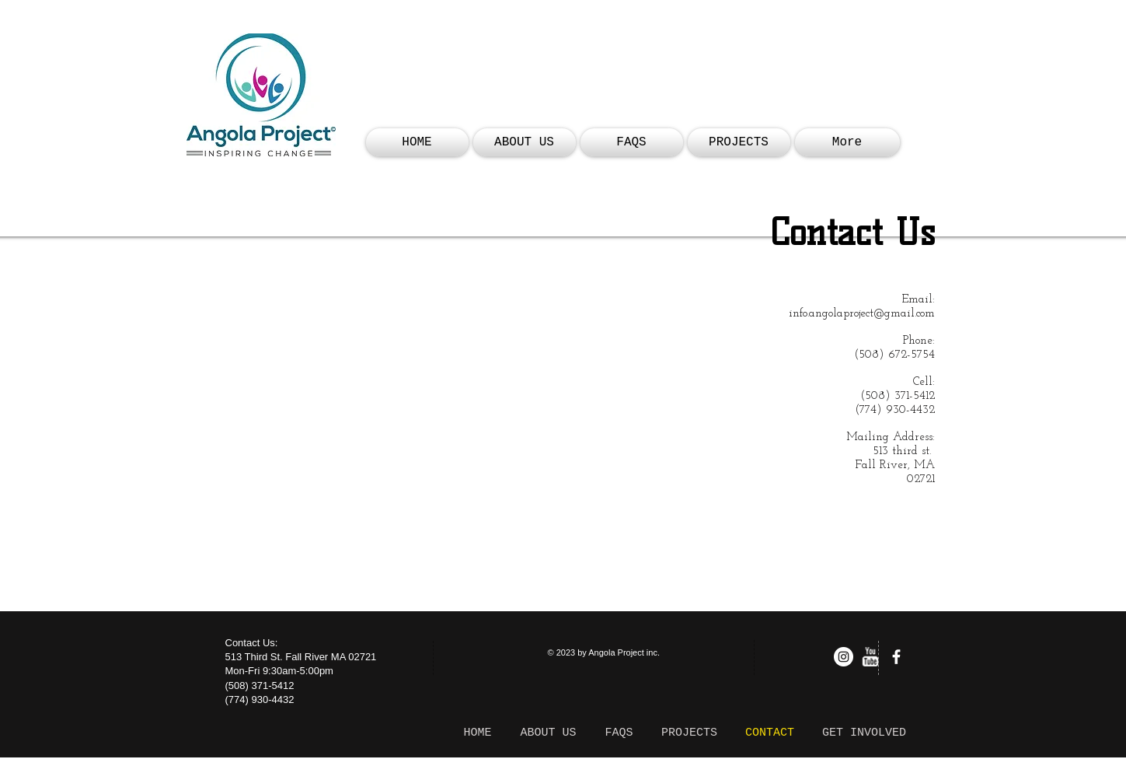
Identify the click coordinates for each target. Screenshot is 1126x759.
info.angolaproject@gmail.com (862, 314)
